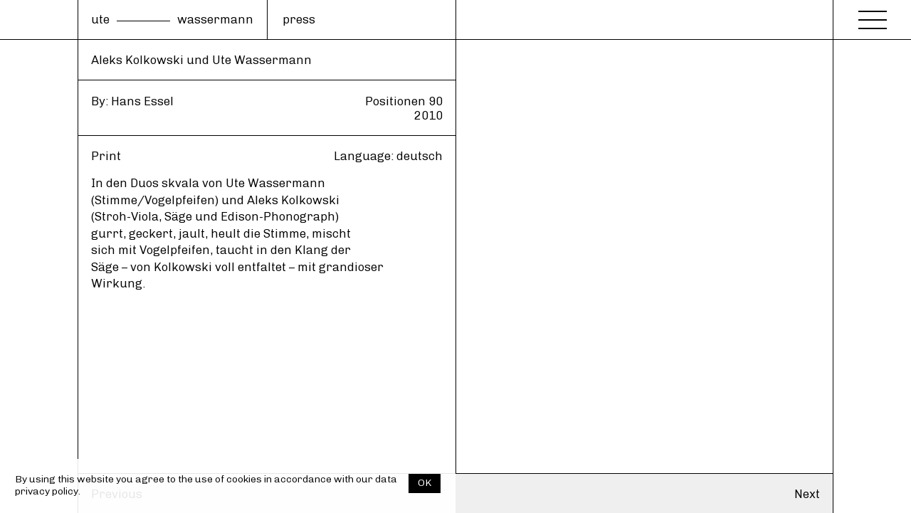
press (299, 19)
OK (424, 483)
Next (807, 494)
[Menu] (872, 15)
